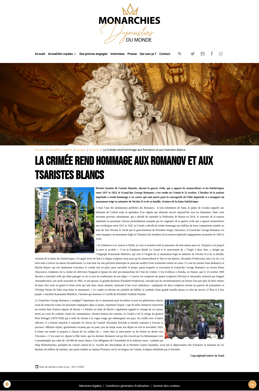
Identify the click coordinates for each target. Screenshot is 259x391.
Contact (164, 54)
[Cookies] (7, 384)
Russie (94, 149)
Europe (81, 149)
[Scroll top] (252, 384)
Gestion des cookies (166, 386)
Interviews (118, 54)
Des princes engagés (93, 54)
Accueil (40, 54)
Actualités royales (61, 54)
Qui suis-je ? (148, 54)
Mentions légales (90, 386)
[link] (214, 355)
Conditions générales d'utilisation (127, 386)
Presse (132, 54)
